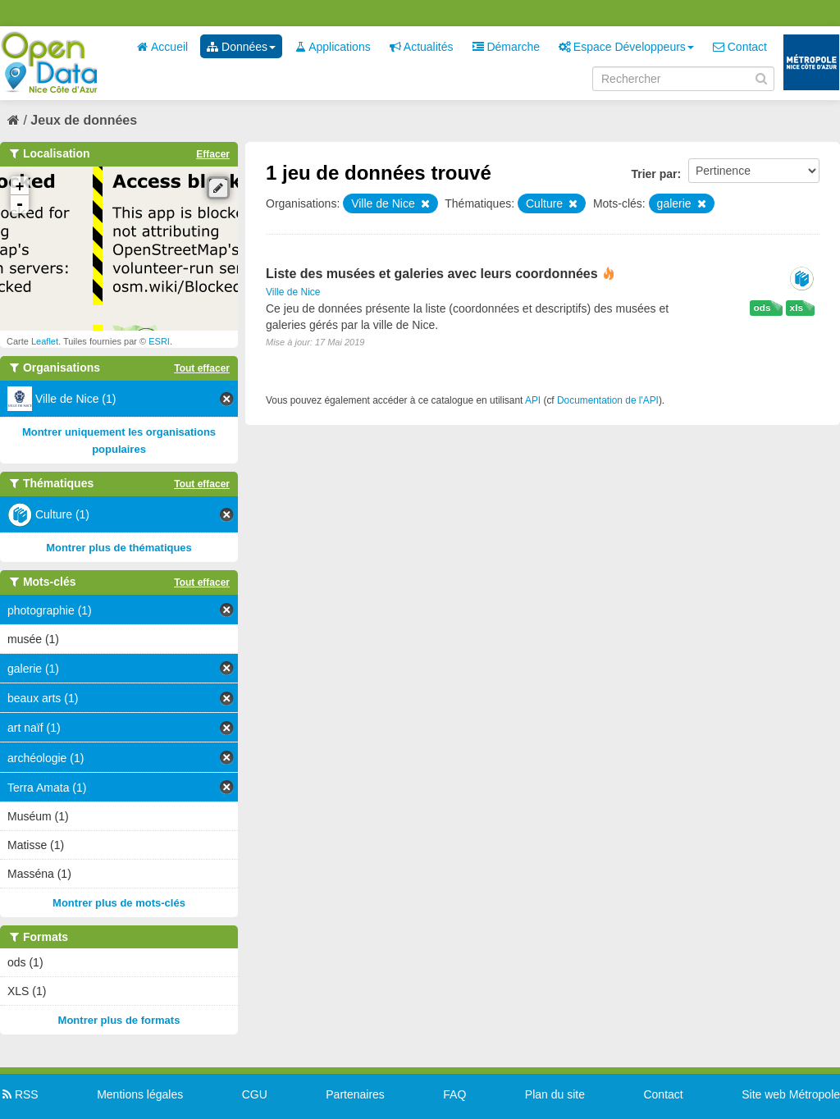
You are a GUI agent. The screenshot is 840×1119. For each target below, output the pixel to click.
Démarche (506, 46)
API (533, 400)
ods (762, 307)
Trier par (654, 173)
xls (796, 307)
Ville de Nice (293, 292)
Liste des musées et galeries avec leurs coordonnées (432, 274)
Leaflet (44, 341)
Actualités (422, 46)
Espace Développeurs (626, 46)
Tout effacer (202, 368)
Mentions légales (140, 1094)
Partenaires (355, 1094)
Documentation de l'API (608, 400)
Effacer (213, 154)
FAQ (454, 1094)
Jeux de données (83, 120)
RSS (19, 1094)
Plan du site (555, 1094)
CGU (254, 1094)
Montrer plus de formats (119, 1020)
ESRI (159, 341)
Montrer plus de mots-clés (118, 903)
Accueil (162, 46)
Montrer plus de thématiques (119, 547)
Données (241, 46)
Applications (332, 46)
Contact (740, 46)
